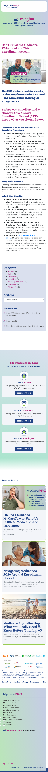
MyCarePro (13, 287)
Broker (11, 272)
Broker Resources (11, 708)
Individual (12, 279)
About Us (7, 722)
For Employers (9, 715)
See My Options (24, 393)
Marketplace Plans (16, 282)
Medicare (12, 284)
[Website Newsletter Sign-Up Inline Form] (23, 746)
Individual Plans (9, 705)
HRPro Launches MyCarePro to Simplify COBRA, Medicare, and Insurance (20, 520)
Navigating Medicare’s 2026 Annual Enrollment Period (22, 575)
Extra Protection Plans (12, 720)
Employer (12, 277)
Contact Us (7, 724)
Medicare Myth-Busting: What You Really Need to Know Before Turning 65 (22, 627)
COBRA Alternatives (11, 700)
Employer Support (11, 710)
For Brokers (8, 712)
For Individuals (9, 717)
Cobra (10, 274)
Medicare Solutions (11, 703)
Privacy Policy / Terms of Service (33, 767)
